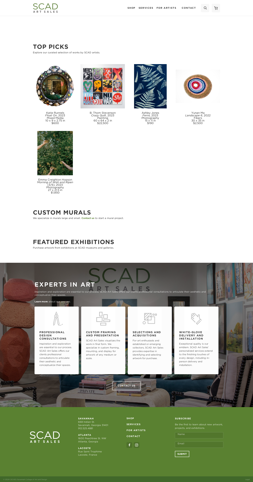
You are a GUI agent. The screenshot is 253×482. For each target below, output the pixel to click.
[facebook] (129, 444)
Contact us (126, 385)
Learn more (41, 301)
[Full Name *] (199, 435)
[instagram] (136, 444)
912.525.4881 (85, 427)
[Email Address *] (199, 444)
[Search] (205, 8)
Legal (247, 479)
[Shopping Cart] (216, 8)
